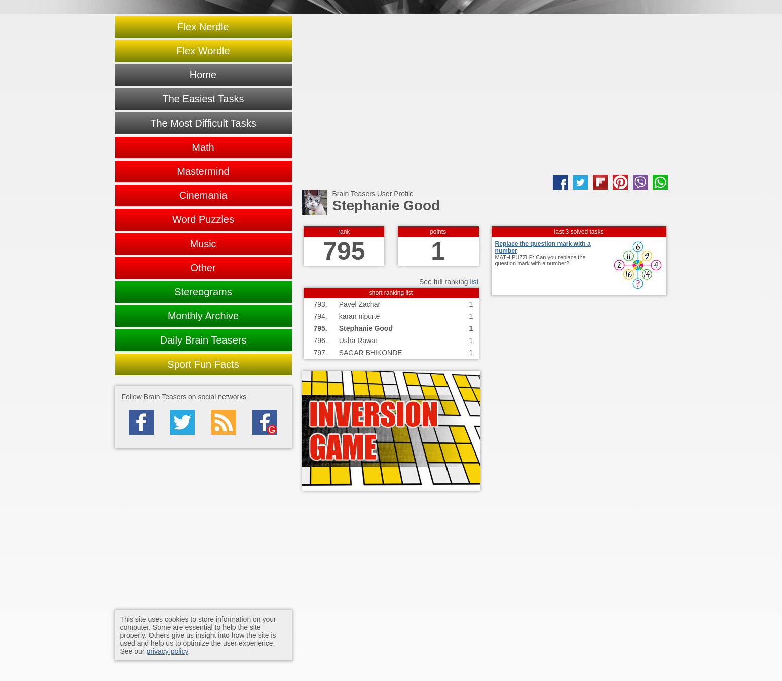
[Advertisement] (485, 94)
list (474, 282)
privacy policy (167, 651)
